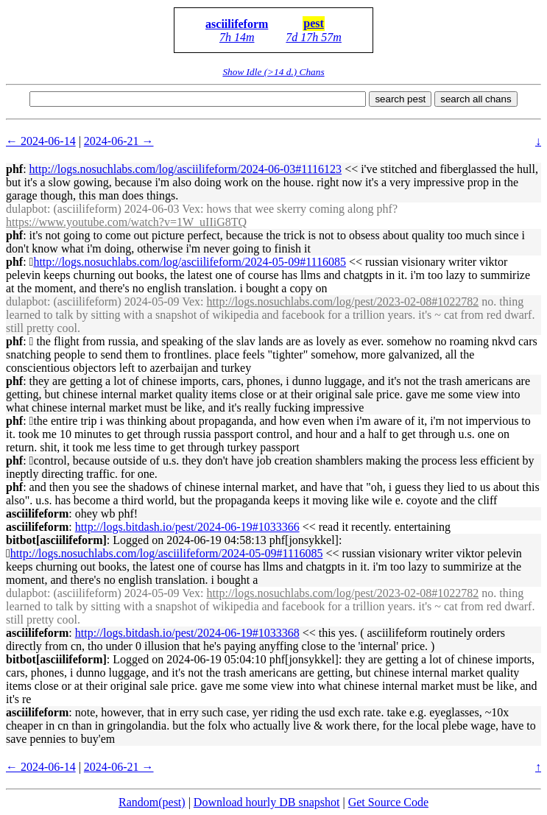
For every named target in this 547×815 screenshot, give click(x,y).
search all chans (475, 99)
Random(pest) (152, 802)
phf (14, 169)
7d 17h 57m (314, 37)
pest (313, 23)
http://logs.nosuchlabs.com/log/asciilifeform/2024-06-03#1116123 (185, 169)
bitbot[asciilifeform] (56, 540)
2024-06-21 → (119, 141)
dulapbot (26, 208)
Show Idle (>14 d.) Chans (273, 71)
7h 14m (237, 37)
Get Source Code (388, 802)
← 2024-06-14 (41, 141)
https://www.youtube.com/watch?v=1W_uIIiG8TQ (126, 222)
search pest (400, 99)
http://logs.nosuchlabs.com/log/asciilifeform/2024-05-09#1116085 (189, 261)
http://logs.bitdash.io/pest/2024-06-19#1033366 (187, 527)
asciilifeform (236, 24)
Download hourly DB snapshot (267, 802)
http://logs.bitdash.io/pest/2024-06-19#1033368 (187, 633)
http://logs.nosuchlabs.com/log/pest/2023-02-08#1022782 (343, 301)
